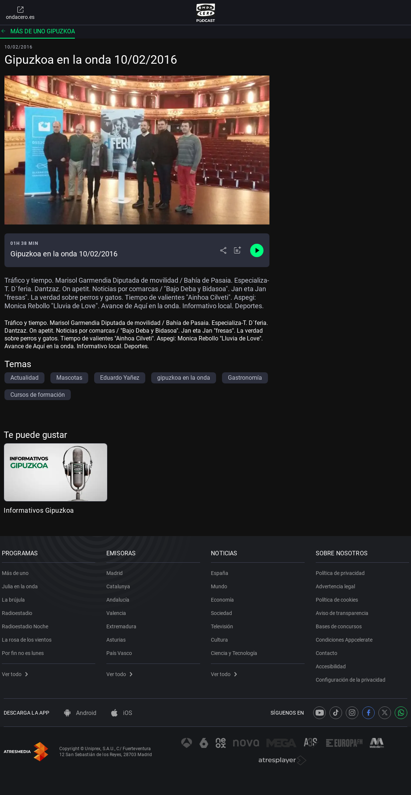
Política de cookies (339, 597)
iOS (121, 712)
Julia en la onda (22, 583)
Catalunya (120, 583)
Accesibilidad (333, 663)
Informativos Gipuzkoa (39, 510)
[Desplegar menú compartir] (223, 250)
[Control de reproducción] (256, 250)
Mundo (221, 583)
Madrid (116, 570)
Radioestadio (19, 610)
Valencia (118, 610)
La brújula (15, 597)
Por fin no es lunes (25, 650)
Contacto (328, 650)
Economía (224, 597)
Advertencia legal (337, 583)
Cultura (221, 637)
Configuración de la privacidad (352, 677)
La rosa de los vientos (28, 637)
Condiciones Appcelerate (346, 637)
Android (80, 712)
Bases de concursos (341, 623)
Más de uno (17, 570)
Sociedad (223, 610)
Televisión (224, 623)
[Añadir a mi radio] (237, 250)
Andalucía (119, 597)
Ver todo (17, 671)
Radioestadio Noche (27, 623)
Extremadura (123, 623)
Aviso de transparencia (344, 610)
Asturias (117, 637)
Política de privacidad (342, 570)
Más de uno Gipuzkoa (37, 31)
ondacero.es (20, 12)
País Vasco (121, 650)
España (222, 570)
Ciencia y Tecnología (236, 650)
